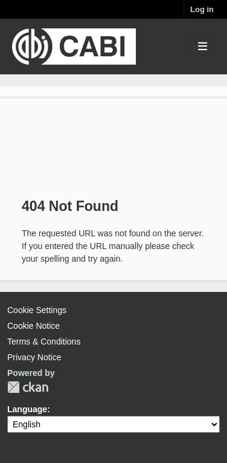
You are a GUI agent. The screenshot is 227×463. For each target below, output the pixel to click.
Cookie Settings (36, 310)
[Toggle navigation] (202, 47)
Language (27, 409)
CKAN (27, 387)
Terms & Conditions (43, 341)
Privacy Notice (34, 357)
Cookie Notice (33, 326)
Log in (202, 9)
